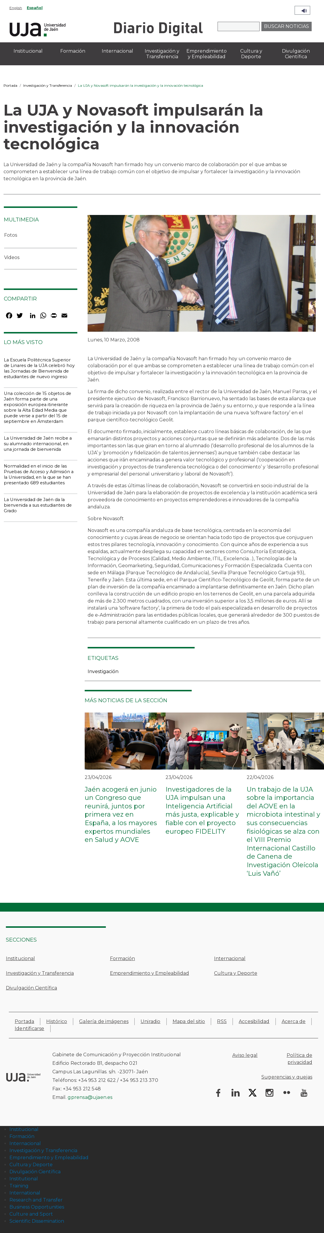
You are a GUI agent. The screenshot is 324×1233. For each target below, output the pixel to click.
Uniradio (151, 1021)
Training (19, 1186)
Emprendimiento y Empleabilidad (149, 973)
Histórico (56, 1021)
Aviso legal (245, 1055)
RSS (222, 1021)
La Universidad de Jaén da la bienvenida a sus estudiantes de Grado (38, 505)
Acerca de (294, 1021)
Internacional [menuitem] (117, 51)
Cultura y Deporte (235, 973)
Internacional (229, 958)
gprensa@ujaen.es (90, 1097)
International (24, 1193)
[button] (202, 275)
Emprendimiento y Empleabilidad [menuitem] (206, 53)
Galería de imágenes (103, 1021)
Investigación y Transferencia (47, 85)
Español (35, 8)
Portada (10, 85)
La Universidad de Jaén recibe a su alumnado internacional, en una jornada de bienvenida (38, 444)
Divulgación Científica (31, 988)
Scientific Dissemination (36, 1221)
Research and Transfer (36, 1200)
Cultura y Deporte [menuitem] (251, 53)
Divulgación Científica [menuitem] (296, 53)
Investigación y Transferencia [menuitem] (162, 53)
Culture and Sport (31, 1214)
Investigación (103, 671)
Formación (122, 958)
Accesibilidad (254, 1021)
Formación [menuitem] (72, 51)
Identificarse (29, 1028)
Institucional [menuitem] (28, 51)
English (15, 8)
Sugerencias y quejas (286, 1077)
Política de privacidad (299, 1058)
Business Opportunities (36, 1207)
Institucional (20, 958)
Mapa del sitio (189, 1021)
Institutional (23, 1179)
